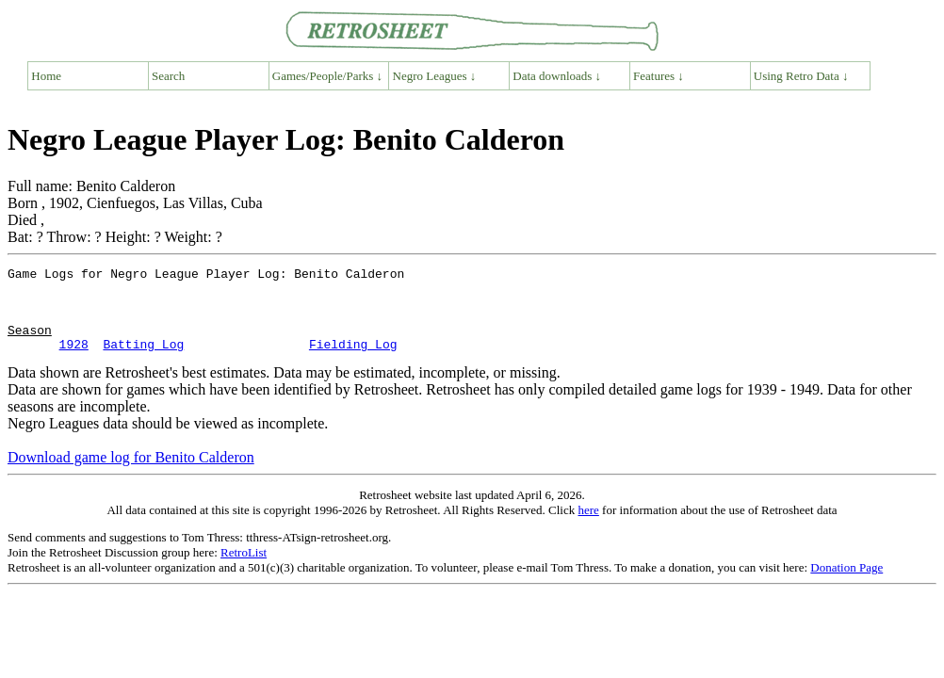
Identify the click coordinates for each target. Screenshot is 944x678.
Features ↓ (658, 76)
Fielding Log (353, 360)
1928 (74, 360)
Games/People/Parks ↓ (327, 76)
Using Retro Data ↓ (801, 76)
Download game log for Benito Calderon (131, 474)
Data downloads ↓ (557, 76)
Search (168, 76)
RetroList (243, 569)
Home (46, 76)
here (588, 527)
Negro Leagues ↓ (435, 76)
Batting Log (143, 360)
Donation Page (846, 584)
